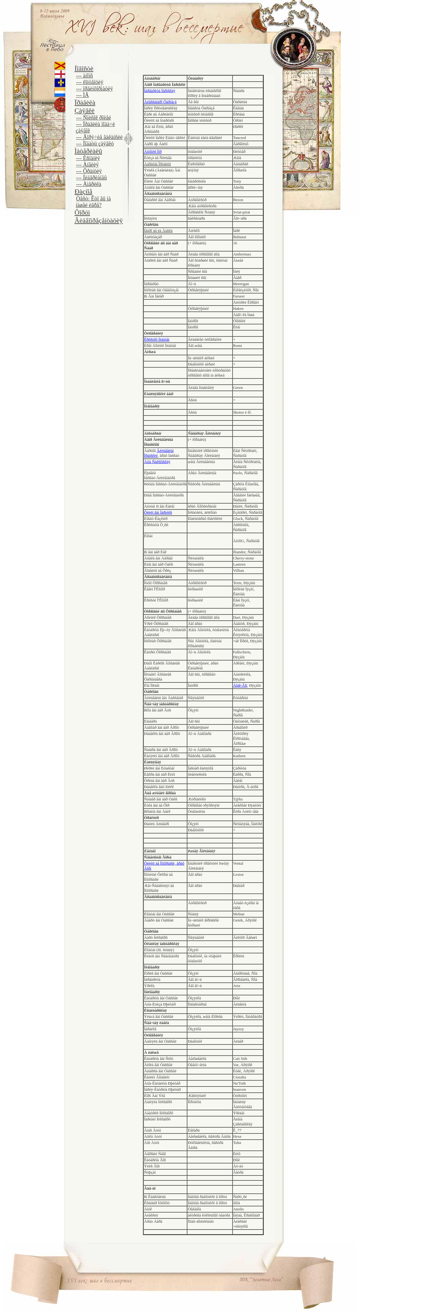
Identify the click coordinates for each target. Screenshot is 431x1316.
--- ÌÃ (82, 95)
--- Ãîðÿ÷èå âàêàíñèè (99, 137)
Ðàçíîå (83, 191)
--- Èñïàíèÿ (88, 158)
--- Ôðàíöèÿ (89, 171)
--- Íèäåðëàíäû (91, 178)
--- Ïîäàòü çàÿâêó (95, 144)
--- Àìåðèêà (88, 184)
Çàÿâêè (85, 110)
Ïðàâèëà (85, 102)
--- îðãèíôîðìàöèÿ (94, 89)
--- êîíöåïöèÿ (89, 82)
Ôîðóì (82, 212)
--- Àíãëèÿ (87, 165)
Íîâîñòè (84, 68)
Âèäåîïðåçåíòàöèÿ (99, 220)
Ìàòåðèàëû (88, 151)
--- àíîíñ (84, 76)
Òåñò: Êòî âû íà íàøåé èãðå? (93, 202)
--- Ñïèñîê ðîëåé (93, 118)
